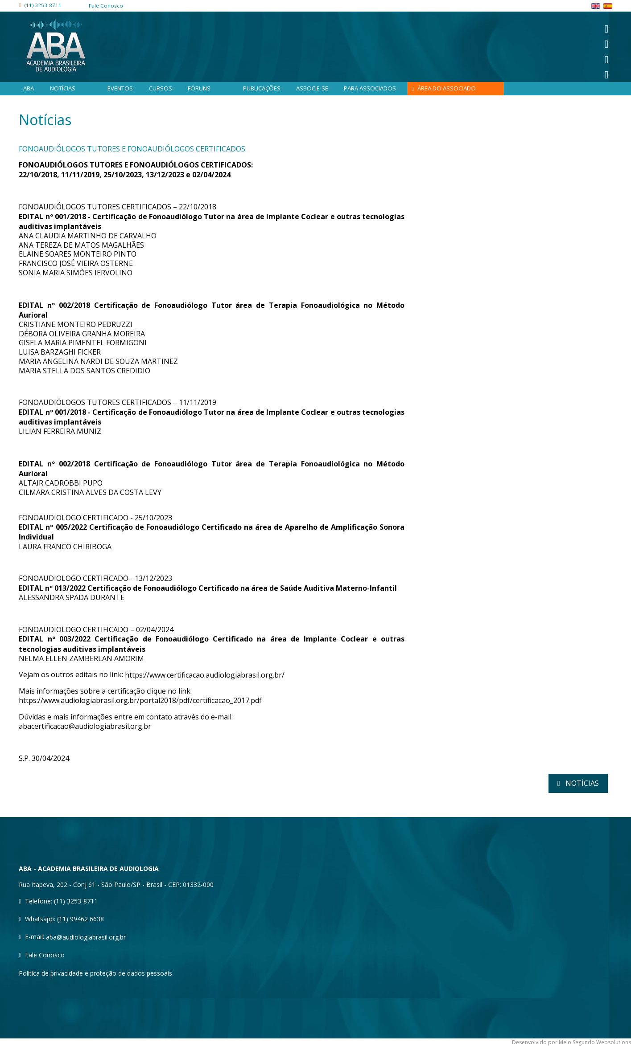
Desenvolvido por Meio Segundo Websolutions (571, 1042)
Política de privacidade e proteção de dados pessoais (95, 973)
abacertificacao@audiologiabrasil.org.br (85, 726)
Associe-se (315, 88)
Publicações (265, 88)
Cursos (164, 88)
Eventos (123, 88)
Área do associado (446, 88)
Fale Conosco (45, 955)
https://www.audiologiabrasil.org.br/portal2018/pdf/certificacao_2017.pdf (140, 701)
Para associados (373, 88)
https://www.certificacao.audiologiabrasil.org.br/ (205, 675)
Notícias (62, 88)
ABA (32, 88)
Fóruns (199, 88)
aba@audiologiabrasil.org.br (86, 937)
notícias (581, 783)
